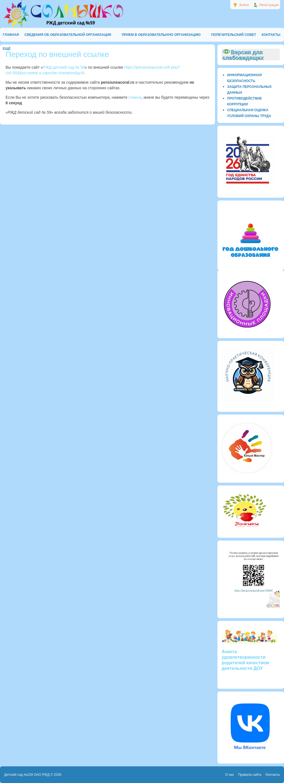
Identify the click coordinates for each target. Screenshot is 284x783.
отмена (134, 97)
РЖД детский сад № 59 (64, 67)
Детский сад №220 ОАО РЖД (27, 775)
